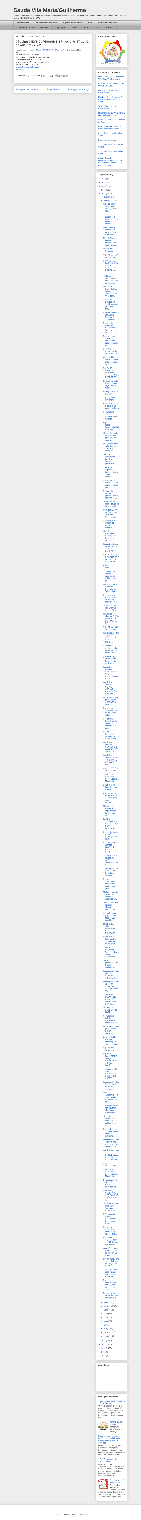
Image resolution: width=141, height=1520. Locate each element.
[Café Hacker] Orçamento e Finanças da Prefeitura (109, 659)
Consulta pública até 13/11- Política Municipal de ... (110, 1183)
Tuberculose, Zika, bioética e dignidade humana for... (111, 906)
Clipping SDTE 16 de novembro (110, 769)
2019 (103, 182)
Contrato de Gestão (25, 27)
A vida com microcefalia (109, 566)
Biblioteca (45, 27)
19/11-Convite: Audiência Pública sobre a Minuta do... (111, 777)
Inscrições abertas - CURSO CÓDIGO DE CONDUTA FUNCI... (111, 637)
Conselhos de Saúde (107, 23)
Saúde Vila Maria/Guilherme (49, 10)
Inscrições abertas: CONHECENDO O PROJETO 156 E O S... (110, 747)
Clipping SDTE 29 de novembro (110, 256)
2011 (103, 1356)
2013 (103, 1348)
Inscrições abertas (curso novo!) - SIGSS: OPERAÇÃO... (111, 1029)
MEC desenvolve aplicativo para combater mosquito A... (110, 447)
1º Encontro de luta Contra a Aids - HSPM (109, 607)
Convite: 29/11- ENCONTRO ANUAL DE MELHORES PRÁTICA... (109, 999)
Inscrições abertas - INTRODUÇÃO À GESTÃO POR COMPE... (111, 1155)
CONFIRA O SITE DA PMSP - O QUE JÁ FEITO (111, 84)
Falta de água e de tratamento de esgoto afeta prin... (111, 207)
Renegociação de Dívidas (110, 392)
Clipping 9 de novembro (108, 1049)
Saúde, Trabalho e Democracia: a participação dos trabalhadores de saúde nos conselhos (110, 161)
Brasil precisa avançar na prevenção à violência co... (110, 230)
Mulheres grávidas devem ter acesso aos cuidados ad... (111, 895)
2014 (103, 1344)
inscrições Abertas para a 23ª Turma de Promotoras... (111, 1206)
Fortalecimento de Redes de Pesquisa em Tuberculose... (111, 587)
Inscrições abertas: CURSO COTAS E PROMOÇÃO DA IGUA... (110, 688)
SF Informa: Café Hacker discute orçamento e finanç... (110, 384)
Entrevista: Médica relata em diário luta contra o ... (111, 1295)
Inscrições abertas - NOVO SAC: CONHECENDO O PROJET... (111, 1143)
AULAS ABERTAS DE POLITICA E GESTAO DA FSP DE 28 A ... (111, 558)
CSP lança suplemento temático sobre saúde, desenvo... (110, 219)
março (106, 1328)
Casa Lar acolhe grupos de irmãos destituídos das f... (110, 860)
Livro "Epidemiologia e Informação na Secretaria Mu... (110, 1097)
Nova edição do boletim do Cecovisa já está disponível (110, 1019)
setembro (108, 1306)
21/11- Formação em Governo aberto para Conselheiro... (110, 1108)
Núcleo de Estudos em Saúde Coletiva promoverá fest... (110, 304)
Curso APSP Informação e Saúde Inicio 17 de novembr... (111, 940)
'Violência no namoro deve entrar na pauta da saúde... (110, 279)
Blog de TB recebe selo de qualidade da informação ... (111, 241)
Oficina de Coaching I (108, 250)
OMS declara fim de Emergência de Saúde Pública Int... (110, 513)
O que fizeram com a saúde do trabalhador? (111, 503)
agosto (107, 1310)
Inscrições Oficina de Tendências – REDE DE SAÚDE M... (110, 547)
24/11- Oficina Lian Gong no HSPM (110, 787)
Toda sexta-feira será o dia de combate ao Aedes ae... (110, 1273)
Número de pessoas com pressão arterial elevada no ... (111, 494)
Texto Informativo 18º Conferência (107, 107)
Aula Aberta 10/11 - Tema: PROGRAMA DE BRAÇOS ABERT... (110, 1073)
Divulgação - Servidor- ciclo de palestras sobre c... (110, 711)
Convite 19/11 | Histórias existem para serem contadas (111, 1040)
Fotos (86, 27)
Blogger (86, 1515)
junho (106, 1317)
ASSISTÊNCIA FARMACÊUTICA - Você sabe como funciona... (111, 798)
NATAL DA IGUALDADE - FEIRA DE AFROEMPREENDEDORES (111, 372)
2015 (103, 1341)
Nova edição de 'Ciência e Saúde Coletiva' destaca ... (111, 415)
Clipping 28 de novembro (109, 398)
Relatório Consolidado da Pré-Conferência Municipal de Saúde (111, 99)
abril (106, 1325)
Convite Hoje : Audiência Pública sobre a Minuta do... (111, 1172)
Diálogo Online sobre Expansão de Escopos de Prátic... (109, 1218)
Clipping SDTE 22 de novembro (110, 628)
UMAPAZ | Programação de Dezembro (110, 351)
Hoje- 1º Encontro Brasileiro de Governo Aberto (111, 405)
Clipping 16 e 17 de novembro (117, 1481)
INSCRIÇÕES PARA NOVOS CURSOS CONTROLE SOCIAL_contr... (111, 266)
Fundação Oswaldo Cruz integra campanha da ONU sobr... (110, 291)
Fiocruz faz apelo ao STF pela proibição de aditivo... (110, 436)
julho (106, 1314)
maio (106, 1321)
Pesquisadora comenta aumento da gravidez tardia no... (110, 340)
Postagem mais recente (27, 89)
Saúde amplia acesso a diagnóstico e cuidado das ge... (110, 576)
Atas (90, 23)
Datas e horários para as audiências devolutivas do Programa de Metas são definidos (109, 1439)
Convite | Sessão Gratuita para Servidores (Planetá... (110, 871)
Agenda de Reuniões (72, 23)
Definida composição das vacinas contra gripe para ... (109, 883)
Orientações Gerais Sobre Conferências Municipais (109, 127)
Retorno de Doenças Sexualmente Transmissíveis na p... (110, 327)
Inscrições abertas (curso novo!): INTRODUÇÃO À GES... (111, 1085)
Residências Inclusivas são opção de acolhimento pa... (110, 723)
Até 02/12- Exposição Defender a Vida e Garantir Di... (111, 735)
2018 (103, 186)
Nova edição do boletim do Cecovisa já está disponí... (110, 523)
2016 (103, 194)
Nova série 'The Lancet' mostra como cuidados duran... (110, 483)
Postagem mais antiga (79, 89)
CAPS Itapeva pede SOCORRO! (108, 1460)
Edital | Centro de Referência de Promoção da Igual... (110, 835)
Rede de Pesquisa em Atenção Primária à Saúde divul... (111, 315)
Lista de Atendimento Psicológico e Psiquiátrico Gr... (110, 535)
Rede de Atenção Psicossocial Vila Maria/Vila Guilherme (111, 78)
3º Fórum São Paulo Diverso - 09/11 (110, 1009)
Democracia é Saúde (107, 140)
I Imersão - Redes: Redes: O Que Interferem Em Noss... (111, 1251)
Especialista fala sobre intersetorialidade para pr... (111, 425)
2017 (103, 190)
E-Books (110, 27)
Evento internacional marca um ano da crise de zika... (110, 1284)
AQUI (22, 69)
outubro (107, 1302)
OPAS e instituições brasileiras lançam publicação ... (110, 459)
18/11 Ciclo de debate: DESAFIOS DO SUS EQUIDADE (110, 928)
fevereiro (108, 1332)
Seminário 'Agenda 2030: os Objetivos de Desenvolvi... (111, 1241)
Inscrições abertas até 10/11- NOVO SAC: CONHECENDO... (111, 986)
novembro (108, 201)
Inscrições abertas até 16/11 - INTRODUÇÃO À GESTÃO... (111, 974)
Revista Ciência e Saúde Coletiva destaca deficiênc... (110, 1132)
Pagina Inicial (23, 23)
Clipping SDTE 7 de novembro (110, 1164)
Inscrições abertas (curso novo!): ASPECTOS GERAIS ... (111, 700)
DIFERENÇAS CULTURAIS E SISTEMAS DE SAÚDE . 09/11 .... (110, 1195)
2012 (103, 1352)
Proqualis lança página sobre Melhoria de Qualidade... (109, 916)
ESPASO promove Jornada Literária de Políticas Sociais (111, 847)
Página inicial (53, 89)
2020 (103, 179)
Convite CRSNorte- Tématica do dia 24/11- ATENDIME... (111, 952)
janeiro (107, 1336)
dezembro (108, 197)
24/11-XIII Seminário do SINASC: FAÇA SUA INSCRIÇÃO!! (110, 823)
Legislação (60, 27)
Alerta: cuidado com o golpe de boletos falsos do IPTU (110, 360)
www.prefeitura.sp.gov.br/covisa (27, 67)
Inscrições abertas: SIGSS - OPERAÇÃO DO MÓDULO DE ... (111, 618)
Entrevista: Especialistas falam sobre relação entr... (110, 1230)
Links (97, 27)
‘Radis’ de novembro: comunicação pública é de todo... (110, 1120)
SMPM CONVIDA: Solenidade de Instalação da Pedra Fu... (111, 1262)
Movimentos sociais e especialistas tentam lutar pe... (109, 810)
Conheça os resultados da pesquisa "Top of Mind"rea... (110, 649)
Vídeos (74, 27)
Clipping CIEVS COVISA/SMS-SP (46, 50)
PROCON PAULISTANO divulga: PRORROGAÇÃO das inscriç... (110, 1059)
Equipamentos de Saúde (46, 23)
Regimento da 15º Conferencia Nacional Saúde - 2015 (111, 114)
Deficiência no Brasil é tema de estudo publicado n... (110, 598)
